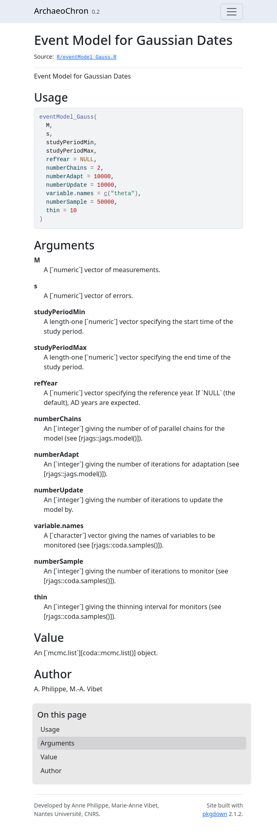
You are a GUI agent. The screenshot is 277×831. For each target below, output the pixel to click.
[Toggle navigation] (231, 12)
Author (51, 770)
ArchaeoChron (61, 10)
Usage (50, 729)
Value (48, 756)
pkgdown (214, 814)
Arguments (57, 743)
